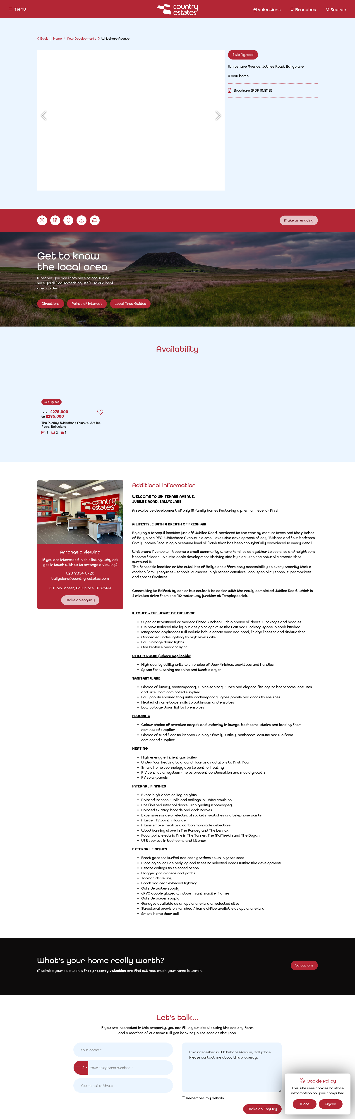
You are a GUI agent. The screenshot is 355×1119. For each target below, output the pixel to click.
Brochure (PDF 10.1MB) (264, 90)
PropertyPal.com (255, 1107)
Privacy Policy (97, 1107)
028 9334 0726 (73, 571)
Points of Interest (87, 309)
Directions (51, 302)
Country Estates (186, 1107)
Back (44, 38)
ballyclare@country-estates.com (73, 577)
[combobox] (81, 756)
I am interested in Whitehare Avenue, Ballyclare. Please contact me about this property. (232, 755)
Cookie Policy (127, 1107)
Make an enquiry (298, 219)
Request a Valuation (138, 1091)
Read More (232, 594)
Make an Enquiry (262, 797)
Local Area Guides (130, 309)
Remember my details (205, 786)
